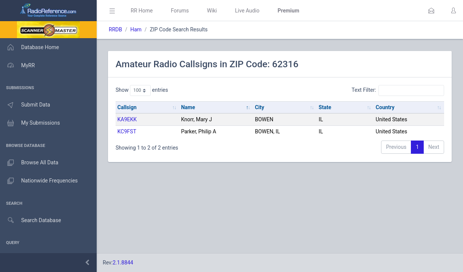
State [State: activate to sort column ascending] (325, 107)
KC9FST (126, 131)
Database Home (29, 47)
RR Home (142, 11)
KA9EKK (127, 119)
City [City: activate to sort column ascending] (259, 107)
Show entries (142, 90)
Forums (180, 11)
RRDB (115, 29)
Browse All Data (29, 162)
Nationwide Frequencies (39, 181)
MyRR (17, 65)
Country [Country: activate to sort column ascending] (385, 107)
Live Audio (247, 11)
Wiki (212, 11)
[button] (431, 11)
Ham (136, 29)
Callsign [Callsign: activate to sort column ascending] (127, 107)
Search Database (30, 220)
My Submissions (30, 123)
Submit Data (25, 105)
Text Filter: (398, 90)
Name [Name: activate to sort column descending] (188, 107)
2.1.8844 (123, 263)
